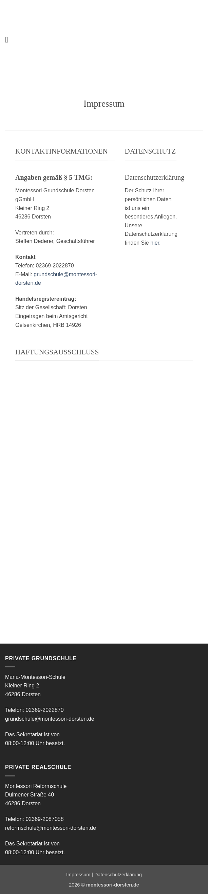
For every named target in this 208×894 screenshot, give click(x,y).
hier (154, 243)
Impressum (78, 874)
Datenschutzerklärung (118, 874)
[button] (9, 39)
